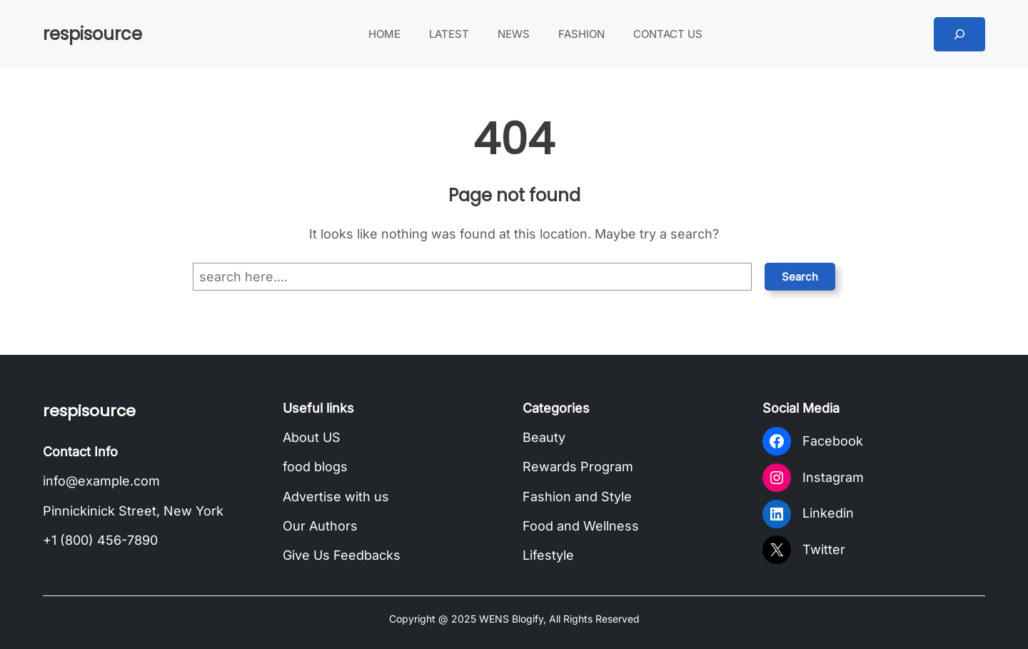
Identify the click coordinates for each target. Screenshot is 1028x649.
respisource (92, 34)
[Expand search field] (959, 34)
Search (800, 276)
